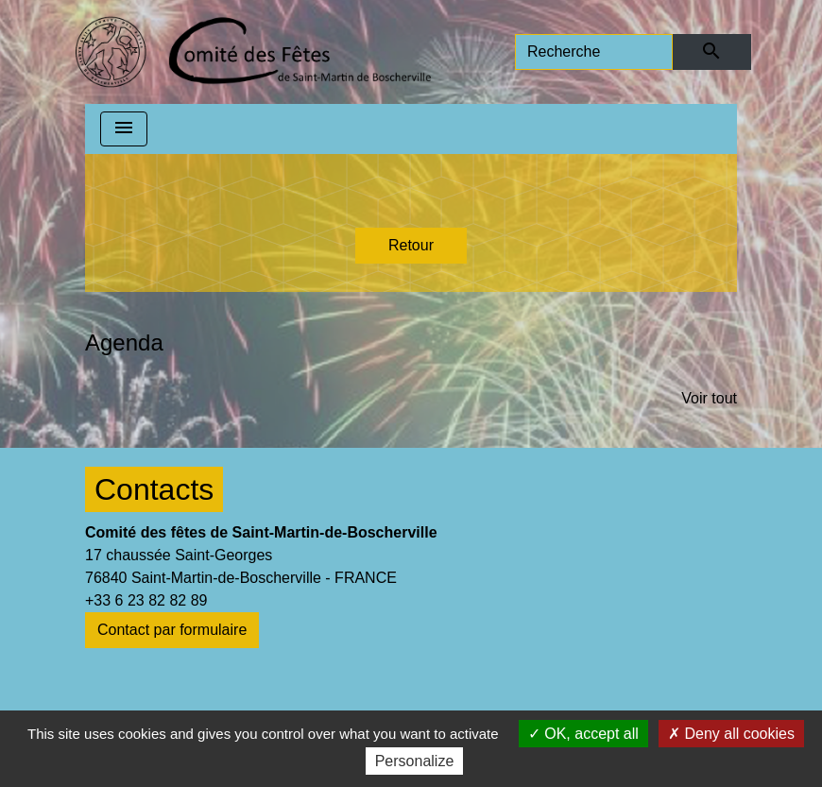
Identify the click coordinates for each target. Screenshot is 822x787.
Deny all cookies (731, 734)
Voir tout (709, 398)
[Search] (594, 52)
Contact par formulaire (172, 630)
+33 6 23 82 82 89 (146, 600)
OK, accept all (583, 734)
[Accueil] (253, 51)
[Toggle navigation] (123, 128)
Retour (411, 245)
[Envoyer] (712, 52)
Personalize (414, 761)
